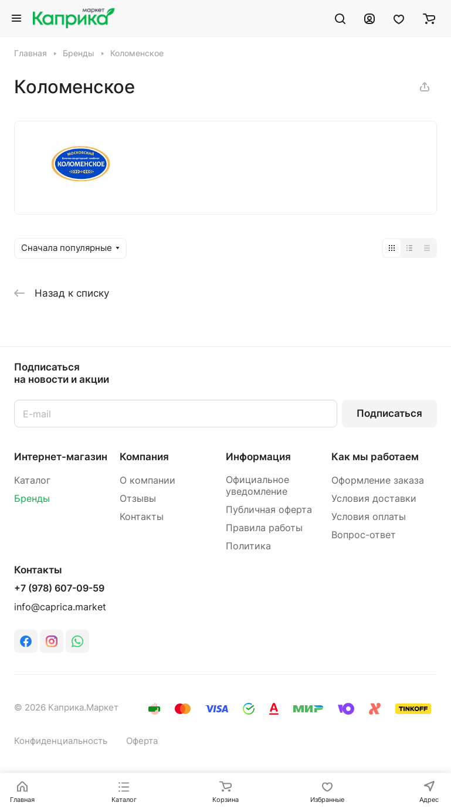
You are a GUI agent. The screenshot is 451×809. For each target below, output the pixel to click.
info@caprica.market (60, 607)
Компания (144, 457)
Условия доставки (373, 498)
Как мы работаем (375, 457)
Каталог (32, 480)
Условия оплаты (368, 516)
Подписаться (389, 413)
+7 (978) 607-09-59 (59, 588)
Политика (248, 546)
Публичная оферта (269, 509)
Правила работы (264, 527)
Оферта (142, 741)
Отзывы (138, 498)
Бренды (32, 498)
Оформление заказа (377, 480)
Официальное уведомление (257, 485)
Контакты (142, 516)
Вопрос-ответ (363, 535)
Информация (258, 457)
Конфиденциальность (60, 741)
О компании (147, 480)
